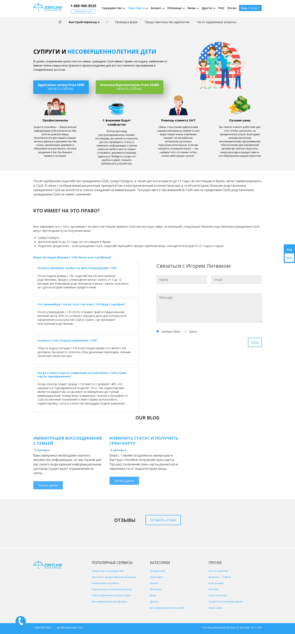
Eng (289, 249)
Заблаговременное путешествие (111, 595)
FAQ (221, 8)
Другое (207, 8)
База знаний (216, 583)
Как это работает (218, 571)
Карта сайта (215, 608)
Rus (289, 258)
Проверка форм (126, 22)
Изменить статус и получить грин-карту (143, 440)
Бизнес (156, 8)
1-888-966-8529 (83, 5)
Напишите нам (83, 11)
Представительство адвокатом (167, 22)
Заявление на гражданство (108, 571)
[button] (85, 268)
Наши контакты (218, 595)
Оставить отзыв (163, 520)
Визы (192, 8)
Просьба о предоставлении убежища (114, 577)
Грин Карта (136, 8)
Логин (231, 8)
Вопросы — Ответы (220, 577)
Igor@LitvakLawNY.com (70, 627)
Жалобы (213, 589)
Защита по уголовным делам (226, 601)
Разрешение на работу (105, 583)
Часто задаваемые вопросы (216, 22)
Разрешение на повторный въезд (111, 589)
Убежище (174, 8)
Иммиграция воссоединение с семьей (67, 440)
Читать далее (48, 485)
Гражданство (112, 8)
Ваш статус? (250, 8)
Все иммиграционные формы (109, 601)
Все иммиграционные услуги (167, 608)
